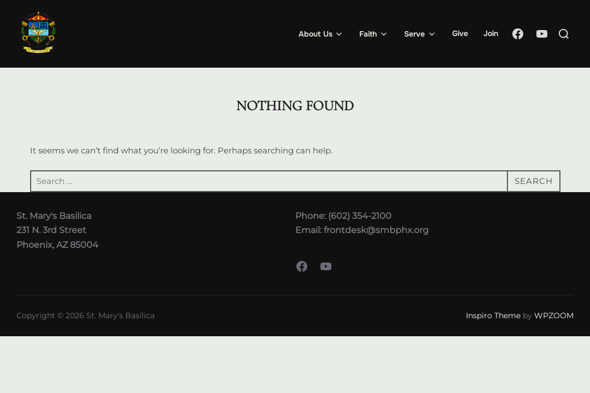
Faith (374, 34)
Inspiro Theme (493, 315)
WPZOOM (554, 315)
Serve (420, 34)
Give (460, 33)
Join (490, 33)
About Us (321, 34)
